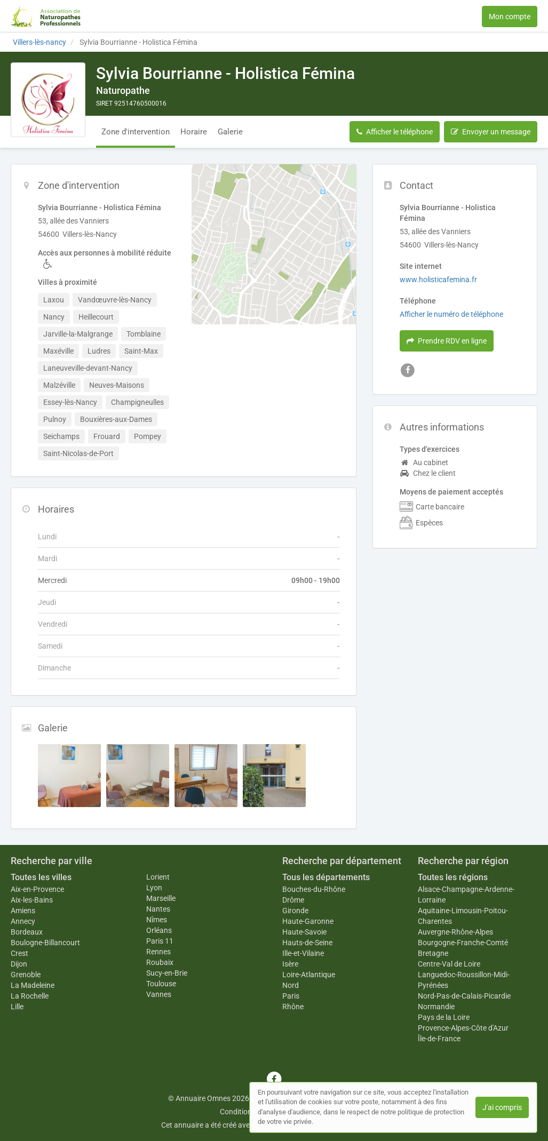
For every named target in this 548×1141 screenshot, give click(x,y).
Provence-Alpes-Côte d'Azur (463, 1028)
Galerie (230, 132)
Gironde (295, 910)
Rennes (158, 951)
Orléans (159, 930)
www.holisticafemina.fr (438, 279)
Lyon (154, 887)
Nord (290, 985)
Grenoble (26, 974)
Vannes (158, 994)
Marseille (161, 898)
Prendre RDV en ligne (447, 341)
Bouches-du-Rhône (313, 889)
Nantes (158, 909)
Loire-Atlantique (308, 974)
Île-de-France (439, 1038)
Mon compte (509, 16)
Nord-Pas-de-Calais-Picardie (464, 996)
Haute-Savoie (304, 932)
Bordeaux (27, 932)
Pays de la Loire (444, 1017)
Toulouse (161, 983)
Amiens (23, 910)
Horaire (193, 132)
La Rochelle (30, 996)
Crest (19, 953)
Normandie (436, 1006)
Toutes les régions (453, 877)
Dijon (19, 964)
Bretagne (433, 953)
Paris (290, 996)
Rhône (293, 1006)
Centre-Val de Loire (449, 964)
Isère (290, 964)
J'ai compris (502, 1107)
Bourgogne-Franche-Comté (463, 942)
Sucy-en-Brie (166, 973)
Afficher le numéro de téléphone (451, 314)
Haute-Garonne (307, 921)
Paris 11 (159, 941)
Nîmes (156, 919)
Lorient (158, 877)
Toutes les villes (41, 877)
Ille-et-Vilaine (303, 953)
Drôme (293, 900)
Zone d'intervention (135, 132)
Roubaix (159, 962)
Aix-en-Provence (37, 889)
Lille (17, 1006)
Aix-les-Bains (32, 900)
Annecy (23, 921)
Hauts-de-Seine (307, 942)
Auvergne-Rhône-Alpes (455, 932)
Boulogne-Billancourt (45, 942)
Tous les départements (326, 877)
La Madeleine (32, 985)
